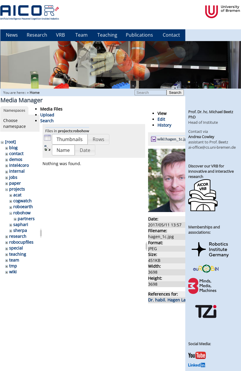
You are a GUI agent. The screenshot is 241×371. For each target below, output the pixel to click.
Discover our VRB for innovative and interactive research (211, 171)
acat (17, 195)
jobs (13, 177)
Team (81, 35)
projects (17, 189)
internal (17, 171)
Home (35, 92)
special (16, 248)
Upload (47, 115)
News (12, 35)
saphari (20, 224)
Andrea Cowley (201, 136)
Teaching (107, 35)
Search (175, 92)
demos (15, 159)
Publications (139, 35)
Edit (161, 119)
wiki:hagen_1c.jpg (173, 139)
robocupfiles (21, 242)
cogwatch (22, 201)
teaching (17, 254)
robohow (21, 213)
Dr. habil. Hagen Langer (171, 300)
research (17, 236)
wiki (13, 272)
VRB (60, 35)
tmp (13, 266)
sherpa (20, 230)
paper (15, 183)
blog (13, 147)
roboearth (23, 206)
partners (26, 218)
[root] (10, 142)
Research (37, 35)
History (164, 125)
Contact (171, 35)
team (14, 260)
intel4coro (19, 165)
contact (16, 153)
